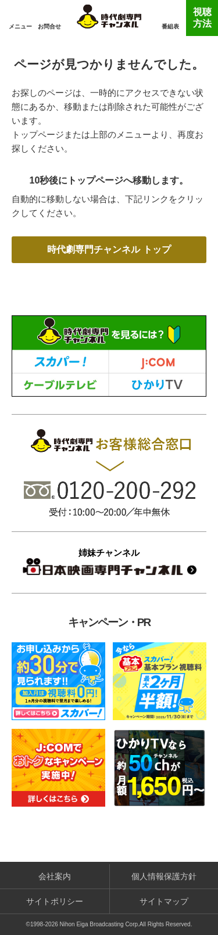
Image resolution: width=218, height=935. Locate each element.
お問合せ (49, 26)
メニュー (20, 26)
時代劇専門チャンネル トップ (108, 249)
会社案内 (54, 876)
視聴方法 (202, 17)
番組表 (170, 26)
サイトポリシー (54, 901)
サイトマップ (164, 901)
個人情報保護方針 (163, 876)
